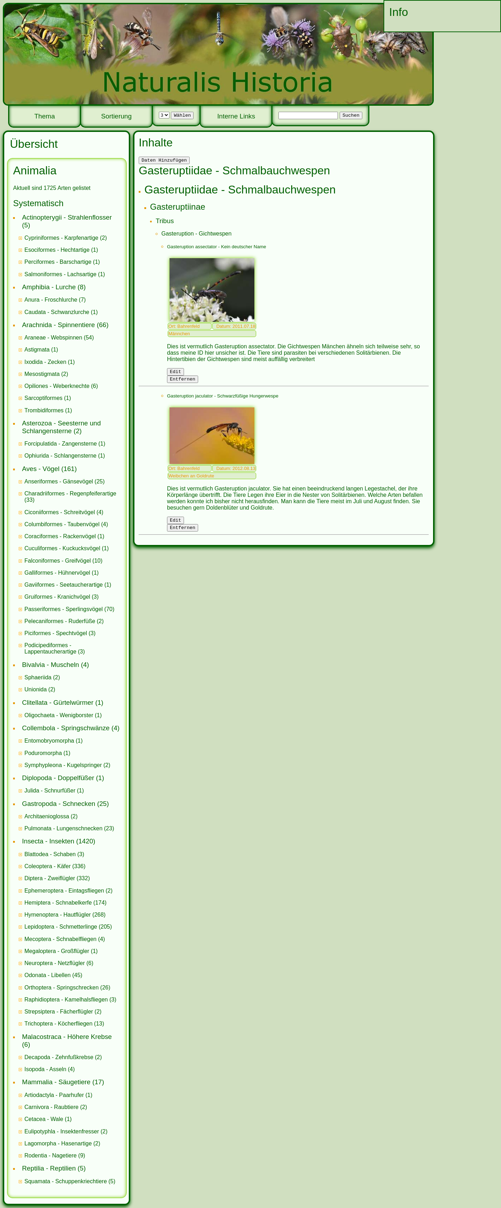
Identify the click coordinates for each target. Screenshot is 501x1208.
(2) (65, 238)
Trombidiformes (44, 410)
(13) (64, 1024)
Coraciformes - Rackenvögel (60, 536)
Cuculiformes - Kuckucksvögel (62, 548)
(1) (61, 250)
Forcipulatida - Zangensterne (60, 444)
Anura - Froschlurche (50, 300)
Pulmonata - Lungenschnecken (63, 828)
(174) (65, 903)
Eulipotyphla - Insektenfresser (61, 1131)
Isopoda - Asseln (45, 1069)
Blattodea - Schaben (50, 854)
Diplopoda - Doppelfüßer (58, 778)
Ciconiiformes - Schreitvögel (59, 512)
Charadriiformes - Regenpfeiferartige (70, 493)
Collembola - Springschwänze (65, 728)
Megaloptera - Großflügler (56, 951)
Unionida (35, 689)
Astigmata (37, 350)
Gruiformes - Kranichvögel (57, 597)
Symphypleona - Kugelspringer (63, 765)
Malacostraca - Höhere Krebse (67, 1036)
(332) (57, 878)
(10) (63, 561)
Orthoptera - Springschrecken (61, 988)
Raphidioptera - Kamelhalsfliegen (66, 1000)
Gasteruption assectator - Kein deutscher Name (216, 247)
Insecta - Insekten (48, 841)
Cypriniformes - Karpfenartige (61, 238)
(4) (63, 512)
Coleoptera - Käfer (47, 866)
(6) (61, 386)
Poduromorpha (43, 753)
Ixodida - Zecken (45, 362)
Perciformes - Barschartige (57, 262)
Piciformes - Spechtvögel (55, 633)
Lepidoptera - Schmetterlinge (60, 927)
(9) (54, 1155)
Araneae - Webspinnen (53, 338)
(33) (70, 496)
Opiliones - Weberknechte (57, 386)
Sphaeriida (38, 677)
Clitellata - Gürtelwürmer (57, 702)
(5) (69, 1181)
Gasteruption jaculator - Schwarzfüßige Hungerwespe (222, 399)
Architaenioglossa (46, 816)
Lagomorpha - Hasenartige (58, 1143)
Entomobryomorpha (49, 741)
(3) (61, 597)
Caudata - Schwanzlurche (56, 312)
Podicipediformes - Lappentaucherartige (51, 648)
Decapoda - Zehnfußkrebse (58, 1057)
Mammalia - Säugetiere (56, 1082)
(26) (67, 988)
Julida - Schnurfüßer (49, 791)
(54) (59, 338)
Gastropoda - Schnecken (58, 803)
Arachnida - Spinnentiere (58, 325)
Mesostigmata (42, 374)
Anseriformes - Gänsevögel (58, 481)
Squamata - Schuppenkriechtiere (65, 1181)
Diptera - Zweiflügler (49, 878)
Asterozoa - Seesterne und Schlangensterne (61, 427)
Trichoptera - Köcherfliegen (58, 1024)
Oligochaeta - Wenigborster (58, 715)
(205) (68, 927)
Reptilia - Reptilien (49, 1168)
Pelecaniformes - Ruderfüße (59, 621)
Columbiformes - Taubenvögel (61, 524)
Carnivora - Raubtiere (51, 1107)
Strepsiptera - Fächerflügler (58, 1012)
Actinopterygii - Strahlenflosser (67, 217)
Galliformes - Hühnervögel (57, 573)
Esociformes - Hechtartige (57, 250)
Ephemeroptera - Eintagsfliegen (64, 891)
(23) (69, 828)
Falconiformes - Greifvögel (57, 561)
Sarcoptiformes (43, 398)
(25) (64, 481)
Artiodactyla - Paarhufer (54, 1095)
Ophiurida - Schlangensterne (60, 456)
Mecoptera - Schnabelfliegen (60, 939)
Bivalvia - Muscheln (50, 664)
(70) (69, 609)
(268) (64, 915)
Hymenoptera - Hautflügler (57, 915)
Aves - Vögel (40, 468)
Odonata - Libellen (47, 975)
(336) (55, 866)
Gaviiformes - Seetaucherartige (64, 585)
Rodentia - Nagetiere (50, 1155)
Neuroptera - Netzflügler (54, 963)
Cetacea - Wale (43, 1119)
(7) (55, 300)
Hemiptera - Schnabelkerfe (58, 903)
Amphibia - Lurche (49, 287)
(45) (53, 975)
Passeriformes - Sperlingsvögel (63, 609)
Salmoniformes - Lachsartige (60, 274)
